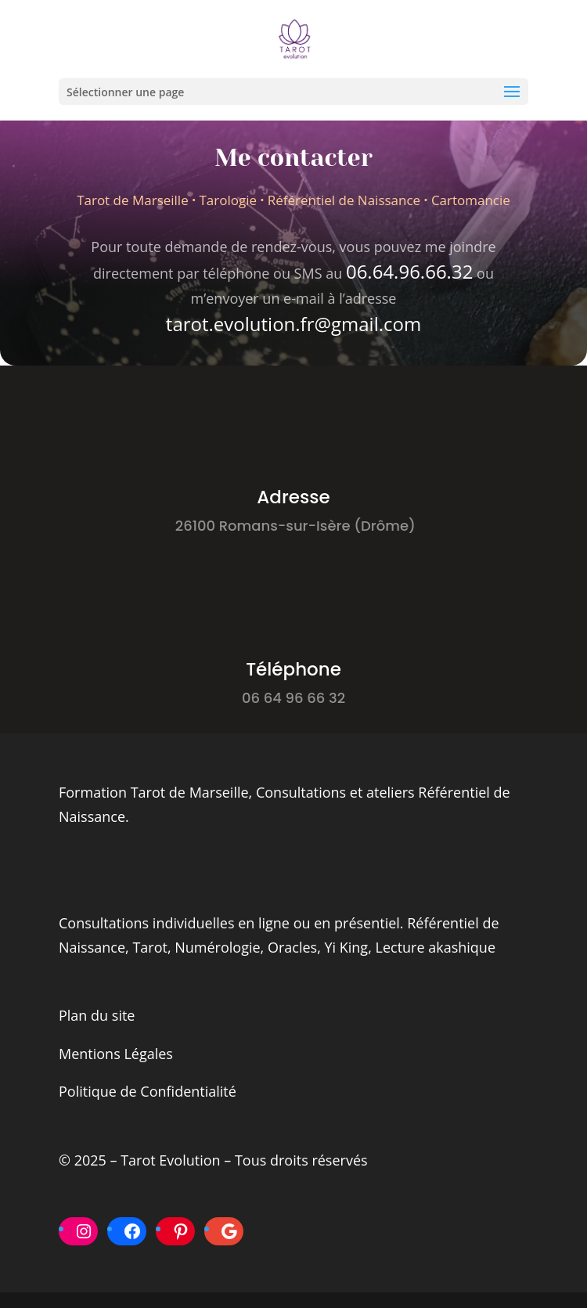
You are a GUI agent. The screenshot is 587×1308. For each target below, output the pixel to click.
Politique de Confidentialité (147, 1091)
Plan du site (97, 1015)
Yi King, (347, 947)
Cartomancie (470, 200)
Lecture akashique (436, 947)
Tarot (149, 947)
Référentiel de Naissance (344, 200)
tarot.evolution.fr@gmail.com (293, 324)
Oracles (292, 947)
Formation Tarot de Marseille (154, 792)
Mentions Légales (116, 1053)
